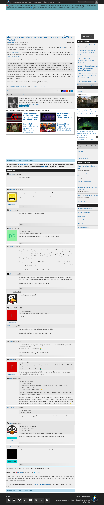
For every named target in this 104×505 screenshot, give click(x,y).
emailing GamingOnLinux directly (29, 104)
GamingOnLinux (18, 2)
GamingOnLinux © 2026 (83, 496)
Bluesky (46, 2)
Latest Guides (82, 95)
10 (97, 115)
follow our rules (23, 165)
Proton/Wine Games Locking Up (87, 195)
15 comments (70, 42)
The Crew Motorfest (35, 86)
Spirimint (10, 326)
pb (10, 228)
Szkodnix (12, 190)
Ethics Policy (83, 500)
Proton (62, 47)
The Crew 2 (42, 86)
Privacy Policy (74, 500)
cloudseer (10, 292)
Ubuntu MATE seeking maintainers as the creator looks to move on (85, 60)
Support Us (81, 216)
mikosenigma (11, 407)
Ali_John (11, 274)
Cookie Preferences (83, 212)
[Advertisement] (52, 21)
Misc (14, 86)
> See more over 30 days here (86, 81)
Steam (20, 86)
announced (15, 52)
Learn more (71, 35)
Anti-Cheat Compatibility (85, 209)
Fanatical (80, 151)
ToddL (11, 247)
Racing (17, 86)
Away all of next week (84, 182)
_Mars (11, 210)
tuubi (11, 423)
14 (10, 447)
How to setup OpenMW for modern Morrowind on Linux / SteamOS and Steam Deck (87, 111)
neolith (11, 308)
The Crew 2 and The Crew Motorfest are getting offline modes (39, 39)
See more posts (82, 201)
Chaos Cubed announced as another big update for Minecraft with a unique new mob (30, 128)
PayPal (33, 8)
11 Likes (9, 90)
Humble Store (79, 8)
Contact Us (38, 2)
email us (44, 167)
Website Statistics (83, 227)
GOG (70, 8)
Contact (80, 88)
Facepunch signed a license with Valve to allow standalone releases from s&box (87, 68)
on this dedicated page (42, 484)
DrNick (11, 174)
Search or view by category (85, 85)
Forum (59, 2)
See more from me (24, 106)
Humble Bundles (82, 159)
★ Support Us (87, 36)
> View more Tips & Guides (85, 140)
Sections (28, 2)
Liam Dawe (11, 42)
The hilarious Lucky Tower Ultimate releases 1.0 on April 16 (64, 115)
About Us (80, 224)
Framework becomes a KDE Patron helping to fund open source (86, 52)
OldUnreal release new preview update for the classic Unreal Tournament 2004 (87, 76)
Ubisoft (24, 86)
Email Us (80, 91)
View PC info (12, 204)
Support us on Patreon (13, 6)
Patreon (19, 472)
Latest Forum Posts (83, 163)
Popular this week (83, 41)
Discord (52, 2)
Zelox (11, 342)
